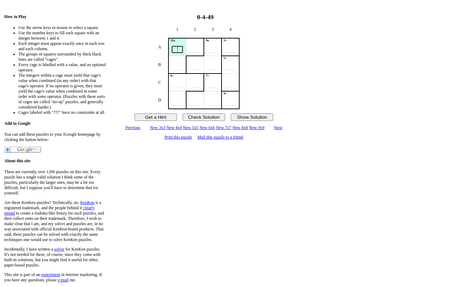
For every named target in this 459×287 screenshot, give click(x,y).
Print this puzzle (178, 137)
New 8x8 (240, 127)
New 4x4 (174, 127)
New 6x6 (207, 127)
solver (59, 249)
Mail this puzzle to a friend (220, 137)
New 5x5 (191, 127)
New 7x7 (223, 127)
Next (278, 127)
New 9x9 (257, 127)
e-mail (63, 279)
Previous (132, 127)
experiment (50, 274)
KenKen (87, 202)
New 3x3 (157, 127)
